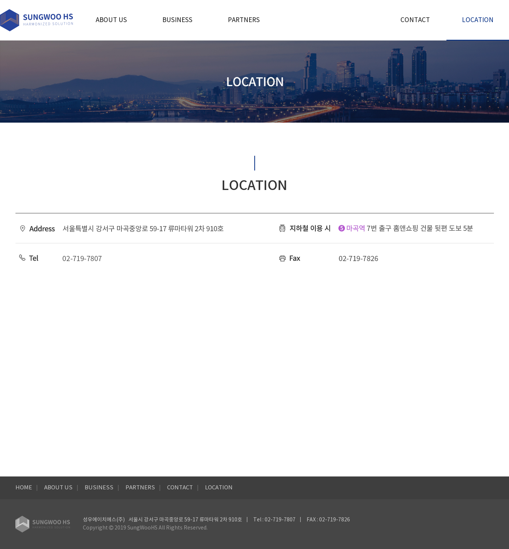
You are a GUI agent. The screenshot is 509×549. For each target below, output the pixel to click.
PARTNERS (244, 20)
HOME (23, 488)
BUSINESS (177, 20)
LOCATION (478, 20)
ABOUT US (111, 20)
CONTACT (415, 20)
